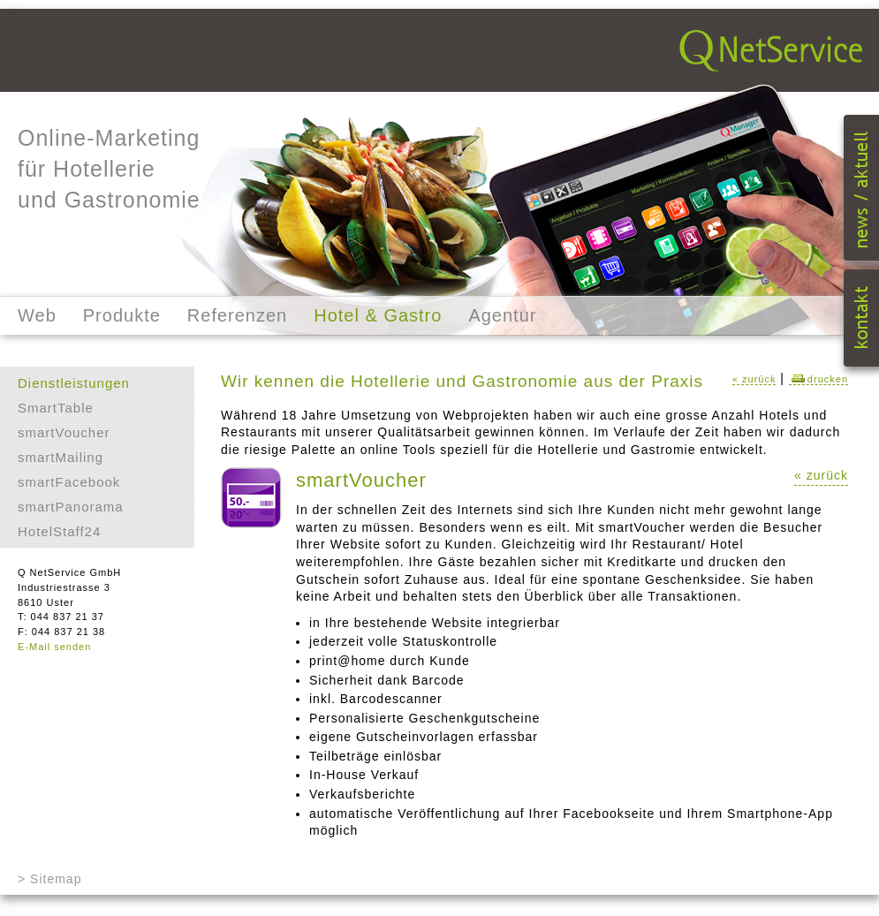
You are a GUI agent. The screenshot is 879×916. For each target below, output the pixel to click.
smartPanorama (71, 506)
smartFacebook (69, 481)
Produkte (122, 315)
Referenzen (237, 315)
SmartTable (56, 407)
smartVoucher (64, 432)
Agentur (502, 315)
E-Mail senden (54, 646)
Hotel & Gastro (378, 315)
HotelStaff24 (59, 531)
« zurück (754, 379)
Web (37, 315)
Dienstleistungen (74, 382)
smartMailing (60, 457)
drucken (818, 379)
